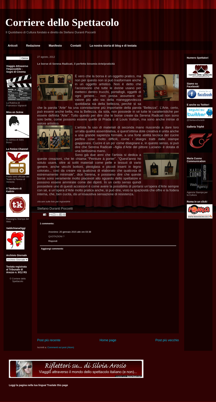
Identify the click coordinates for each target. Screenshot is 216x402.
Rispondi (52, 241)
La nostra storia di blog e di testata (113, 45)
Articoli (13, 45)
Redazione (33, 45)
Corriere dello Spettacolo (62, 22)
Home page (108, 340)
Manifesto (55, 45)
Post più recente (48, 340)
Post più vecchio (167, 340)
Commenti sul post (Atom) (60, 347)
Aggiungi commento (52, 248)
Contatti (75, 45)
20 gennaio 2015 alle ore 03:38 (75, 231)
